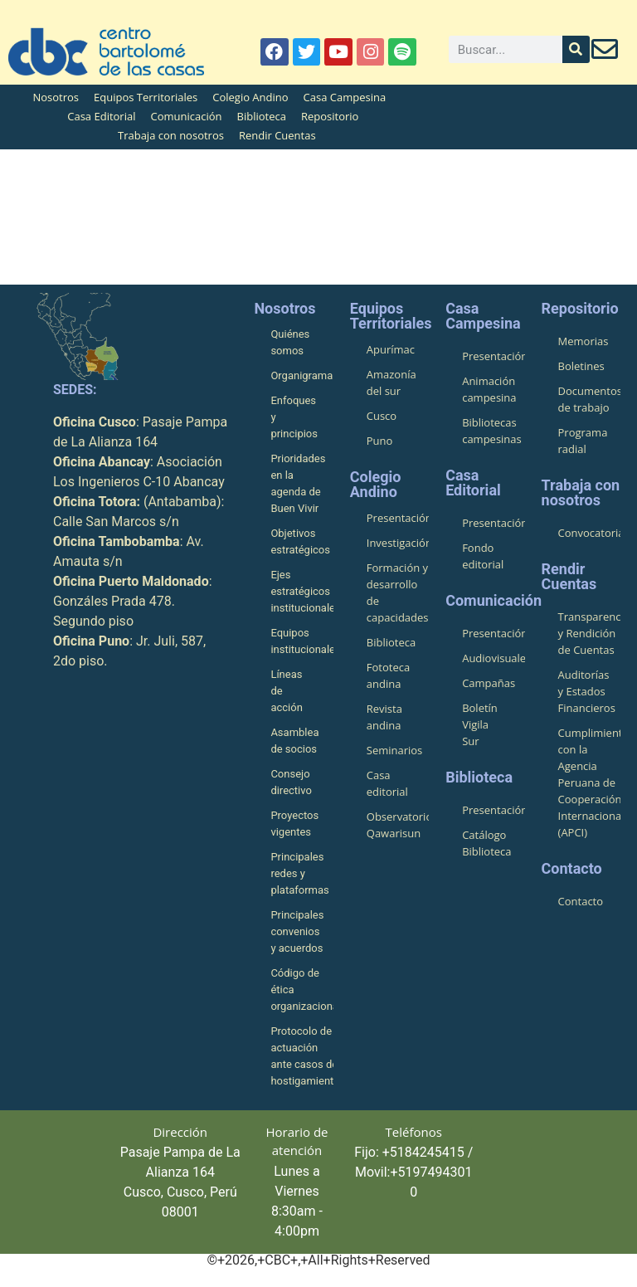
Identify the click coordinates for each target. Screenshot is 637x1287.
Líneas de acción (286, 691)
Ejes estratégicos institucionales (301, 591)
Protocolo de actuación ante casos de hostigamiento (301, 1056)
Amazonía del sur (391, 382)
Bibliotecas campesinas (492, 430)
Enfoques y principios (294, 417)
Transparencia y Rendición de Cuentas (589, 633)
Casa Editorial (101, 116)
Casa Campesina (345, 97)
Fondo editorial (482, 556)
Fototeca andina (388, 675)
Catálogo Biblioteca (486, 843)
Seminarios (395, 750)
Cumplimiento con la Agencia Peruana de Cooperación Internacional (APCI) (589, 782)
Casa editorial (387, 783)
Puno (380, 440)
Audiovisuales (493, 658)
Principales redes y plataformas (299, 873)
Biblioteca (261, 116)
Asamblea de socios (294, 740)
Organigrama (301, 375)
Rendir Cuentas (277, 135)
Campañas (488, 682)
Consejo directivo (291, 782)
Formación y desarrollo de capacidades (398, 592)
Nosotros (55, 97)
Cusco (381, 415)
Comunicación (185, 116)
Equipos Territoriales (145, 97)
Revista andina (384, 717)
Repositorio (329, 116)
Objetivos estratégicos (300, 541)
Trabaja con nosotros (171, 135)
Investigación (398, 542)
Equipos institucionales (301, 641)
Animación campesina (489, 389)
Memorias (583, 341)
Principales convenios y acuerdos (296, 931)
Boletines (581, 365)
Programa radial (583, 440)
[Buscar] (576, 49)
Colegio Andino (250, 97)
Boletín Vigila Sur (480, 724)
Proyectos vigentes (294, 823)
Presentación (398, 517)
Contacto (581, 901)
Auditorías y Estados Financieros (586, 691)
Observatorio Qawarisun (398, 825)
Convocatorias (589, 532)
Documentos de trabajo (589, 399)
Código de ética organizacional (301, 989)
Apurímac (391, 349)
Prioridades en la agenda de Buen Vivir (297, 483)
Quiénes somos (289, 342)
